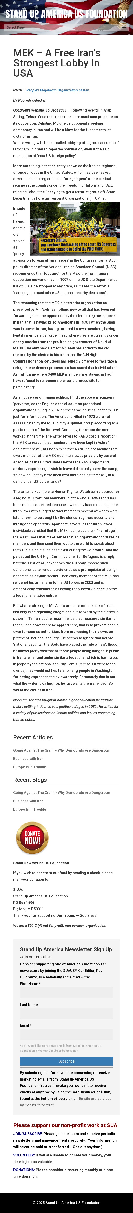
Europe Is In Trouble (29, 767)
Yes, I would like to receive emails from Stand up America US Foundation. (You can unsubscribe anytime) (60, 1048)
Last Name (29, 1005)
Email (25, 1025)
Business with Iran (28, 759)
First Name (30, 984)
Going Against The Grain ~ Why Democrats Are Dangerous (61, 750)
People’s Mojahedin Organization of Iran (57, 90)
